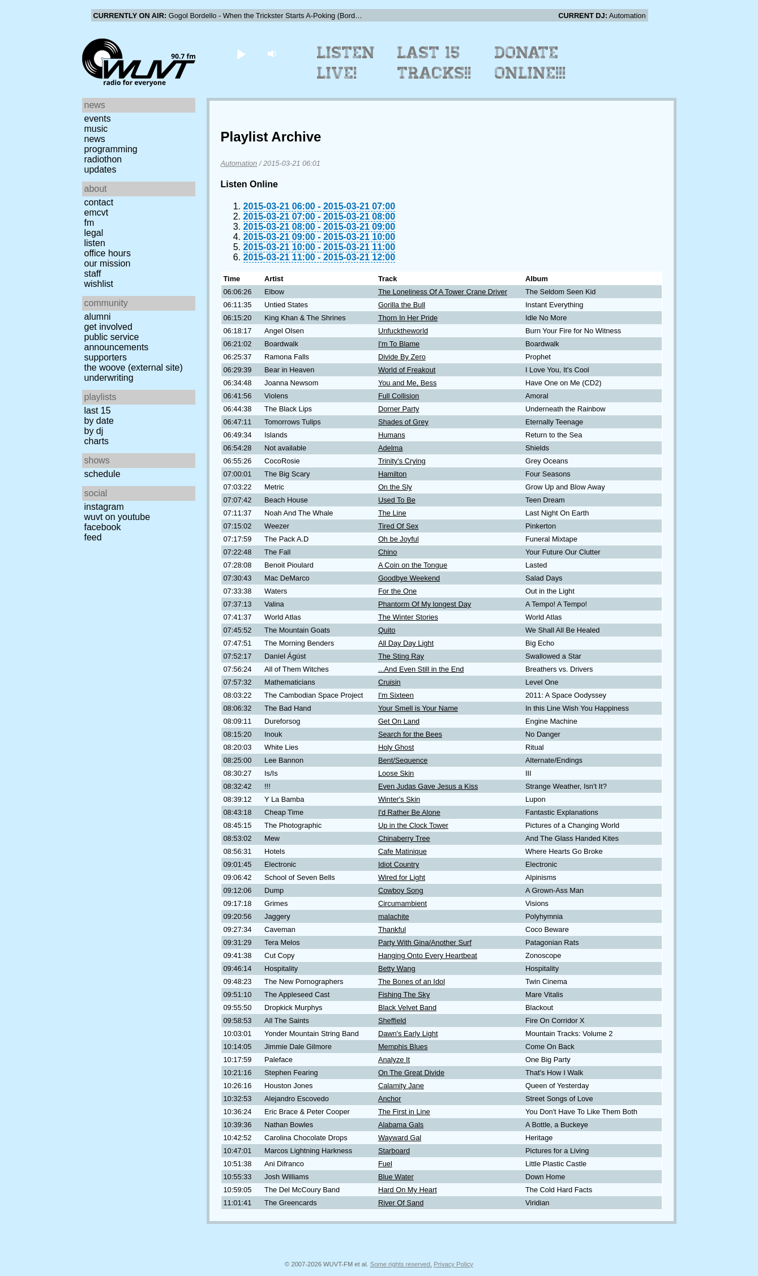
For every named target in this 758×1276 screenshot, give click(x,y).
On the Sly (395, 487)
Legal (94, 233)
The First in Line (404, 1111)
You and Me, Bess (407, 383)
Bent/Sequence (403, 760)
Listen (94, 243)
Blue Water (396, 1176)
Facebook (102, 527)
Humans (391, 435)
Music (96, 129)
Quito (387, 630)
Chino (387, 552)
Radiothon (103, 159)
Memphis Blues (402, 1046)
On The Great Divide (411, 1072)
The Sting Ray (401, 656)
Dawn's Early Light (408, 1033)
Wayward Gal (399, 1137)
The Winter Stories (408, 617)
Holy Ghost (396, 747)
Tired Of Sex (398, 526)
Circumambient (402, 903)
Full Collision (398, 396)
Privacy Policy (453, 1264)
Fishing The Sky (404, 994)
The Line (392, 513)
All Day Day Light (406, 643)
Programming (111, 149)
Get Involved (108, 327)
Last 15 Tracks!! (434, 62)
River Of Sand (400, 1202)
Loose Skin (396, 773)
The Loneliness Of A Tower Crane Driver (442, 291)
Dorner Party (398, 409)
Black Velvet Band (407, 1007)
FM (89, 222)
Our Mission (107, 263)
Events (97, 118)
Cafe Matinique (402, 851)
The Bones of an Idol (411, 981)
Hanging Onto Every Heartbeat (427, 955)
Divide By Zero (402, 357)
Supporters (105, 357)
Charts (96, 441)
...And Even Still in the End (421, 669)
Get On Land (398, 721)
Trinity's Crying (402, 461)
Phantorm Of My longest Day (424, 604)
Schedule (102, 474)
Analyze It (394, 1059)
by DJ (94, 431)
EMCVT (96, 212)
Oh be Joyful (398, 539)
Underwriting (109, 378)
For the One (397, 591)
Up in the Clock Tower (413, 825)
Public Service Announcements (116, 342)
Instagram (104, 507)
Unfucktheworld (403, 330)
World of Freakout (406, 370)
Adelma (390, 448)
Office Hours (107, 253)
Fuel (385, 1163)
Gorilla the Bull (401, 304)
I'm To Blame (398, 344)
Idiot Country (398, 864)
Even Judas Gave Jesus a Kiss (428, 786)
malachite (393, 916)
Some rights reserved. (401, 1264)
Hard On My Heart (407, 1189)
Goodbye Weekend (409, 578)
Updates (100, 169)
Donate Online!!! (530, 62)
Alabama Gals (400, 1124)
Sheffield (392, 1020)
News (94, 139)
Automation (239, 163)
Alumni (97, 316)
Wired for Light (401, 877)
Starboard (394, 1150)
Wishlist (99, 284)
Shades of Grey (403, 422)
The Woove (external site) (133, 367)
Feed (93, 537)
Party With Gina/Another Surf (425, 942)
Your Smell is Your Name (418, 708)
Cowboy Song (400, 890)
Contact (99, 202)
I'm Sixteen (396, 695)
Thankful (392, 929)
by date (99, 421)
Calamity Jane (401, 1085)
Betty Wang (397, 968)
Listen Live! (346, 62)
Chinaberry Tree (404, 838)
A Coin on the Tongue (412, 565)
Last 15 (97, 410)
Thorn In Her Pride (408, 317)
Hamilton (392, 474)
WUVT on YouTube (117, 517)
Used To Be (397, 500)
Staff (92, 273)
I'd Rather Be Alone (409, 812)
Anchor (389, 1098)
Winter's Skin (399, 799)
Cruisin (389, 682)
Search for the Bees (410, 734)
